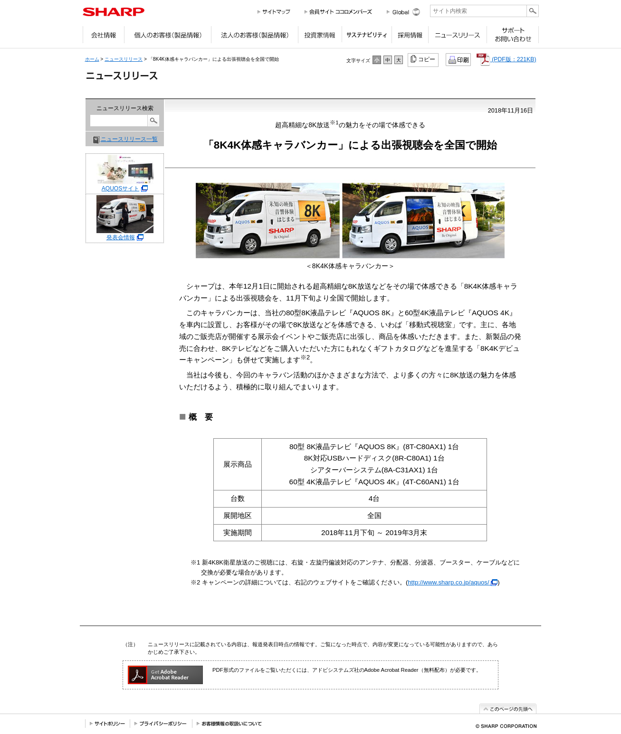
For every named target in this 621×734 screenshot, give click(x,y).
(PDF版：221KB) (506, 59)
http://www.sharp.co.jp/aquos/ (452, 582)
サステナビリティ (367, 37)
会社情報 (103, 37)
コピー (423, 59)
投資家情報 (320, 37)
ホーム (92, 59)
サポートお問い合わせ (513, 37)
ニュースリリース (457, 37)
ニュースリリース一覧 (129, 139)
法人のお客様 (254, 37)
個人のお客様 (167, 37)
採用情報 (410, 37)
